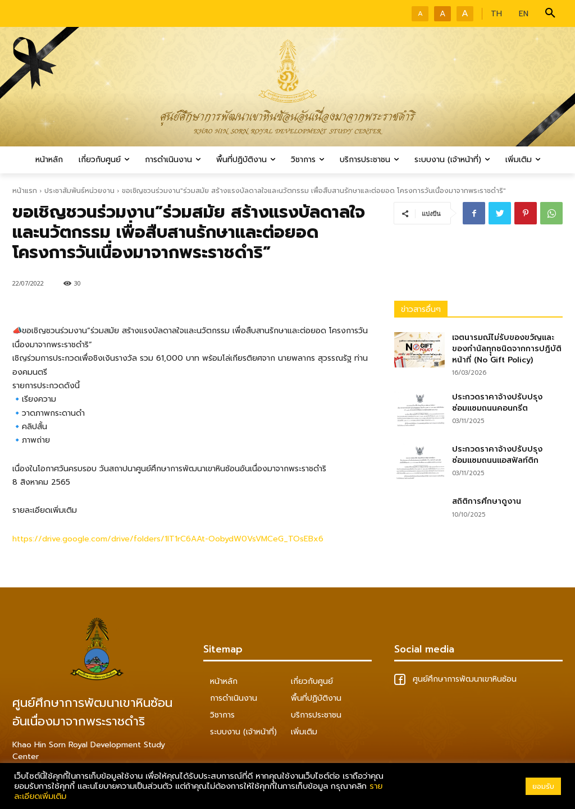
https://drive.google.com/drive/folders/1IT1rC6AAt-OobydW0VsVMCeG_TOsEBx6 (167, 539)
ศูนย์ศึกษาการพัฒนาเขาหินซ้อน (455, 679)
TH (496, 14)
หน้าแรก (24, 191)
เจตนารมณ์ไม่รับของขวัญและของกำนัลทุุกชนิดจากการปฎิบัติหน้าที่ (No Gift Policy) (507, 348)
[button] (550, 13)
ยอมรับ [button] (543, 786)
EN (523, 14)
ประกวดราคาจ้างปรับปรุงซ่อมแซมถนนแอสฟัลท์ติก (497, 454)
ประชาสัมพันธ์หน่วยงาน (79, 191)
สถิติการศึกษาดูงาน (486, 501)
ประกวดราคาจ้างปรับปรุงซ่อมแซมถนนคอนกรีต (497, 402)
